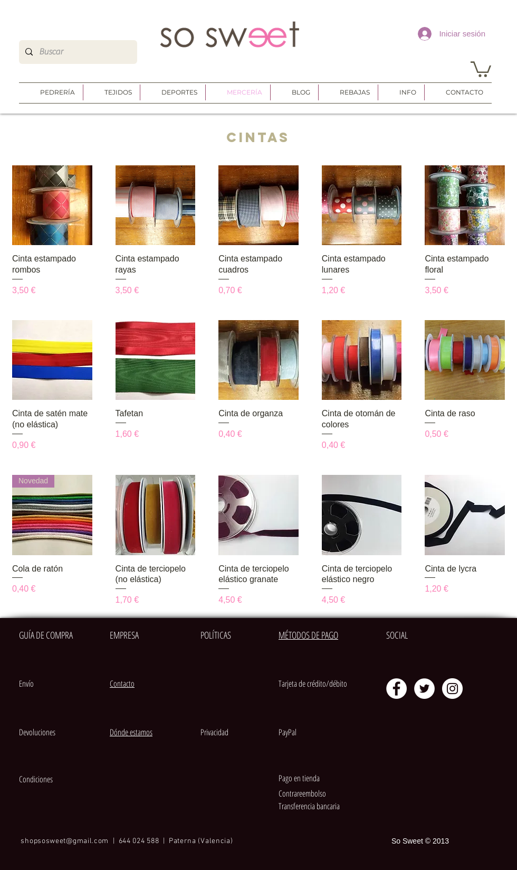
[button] (481, 68)
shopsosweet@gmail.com (65, 841)
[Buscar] (77, 52)
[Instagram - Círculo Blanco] (452, 688)
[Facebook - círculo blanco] (396, 688)
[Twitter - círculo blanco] (424, 688)
